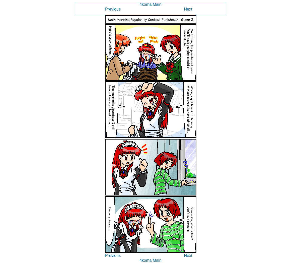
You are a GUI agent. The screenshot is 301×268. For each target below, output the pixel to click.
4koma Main (150, 4)
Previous (113, 9)
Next (188, 9)
